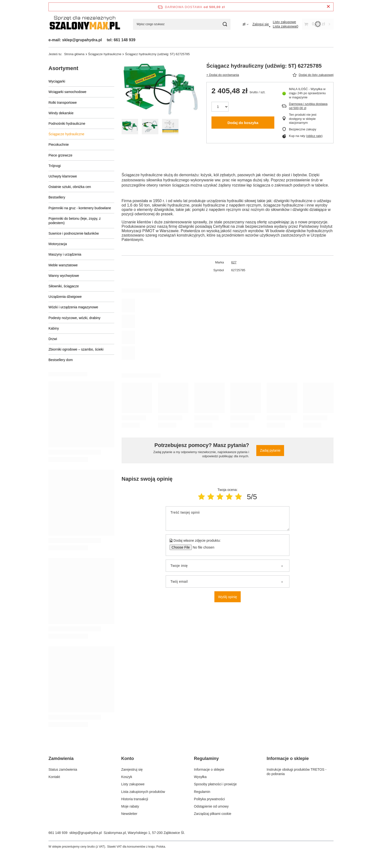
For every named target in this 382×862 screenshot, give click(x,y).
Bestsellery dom (60, 360)
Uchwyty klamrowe (62, 176)
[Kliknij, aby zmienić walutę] (245, 24)
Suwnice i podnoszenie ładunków (73, 233)
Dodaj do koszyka (243, 123)
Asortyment (63, 68)
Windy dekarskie (61, 113)
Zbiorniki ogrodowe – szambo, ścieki (76, 349)
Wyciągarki (56, 81)
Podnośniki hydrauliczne (66, 123)
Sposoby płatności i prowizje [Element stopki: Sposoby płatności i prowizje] (215, 784)
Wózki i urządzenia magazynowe (73, 307)
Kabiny (53, 328)
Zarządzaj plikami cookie (212, 814)
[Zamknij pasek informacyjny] (328, 7)
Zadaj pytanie (270, 450)
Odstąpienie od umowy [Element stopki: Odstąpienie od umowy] (211, 806)
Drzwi (52, 339)
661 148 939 (57, 833)
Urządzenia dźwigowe (65, 297)
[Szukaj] (225, 24)
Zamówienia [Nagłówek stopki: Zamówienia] (61, 758)
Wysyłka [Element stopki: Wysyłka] (200, 777)
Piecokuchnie (58, 144)
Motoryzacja (57, 244)
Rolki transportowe (62, 102)
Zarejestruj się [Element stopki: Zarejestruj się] (132, 769)
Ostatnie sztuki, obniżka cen (69, 187)
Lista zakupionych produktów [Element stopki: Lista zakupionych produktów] (143, 792)
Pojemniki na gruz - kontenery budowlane (79, 208)
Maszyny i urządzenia (64, 254)
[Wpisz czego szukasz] (181, 24)
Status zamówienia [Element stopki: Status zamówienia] (62, 769)
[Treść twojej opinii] (227, 518)
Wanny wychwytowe (63, 276)
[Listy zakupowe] (284, 22)
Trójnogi (54, 166)
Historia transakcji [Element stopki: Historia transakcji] (134, 799)
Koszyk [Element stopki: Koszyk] (126, 777)
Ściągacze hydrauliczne (105, 54)
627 (234, 262)
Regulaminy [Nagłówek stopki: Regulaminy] (206, 758)
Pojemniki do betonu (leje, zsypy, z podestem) (74, 221)
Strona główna (74, 54)
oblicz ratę (314, 136)
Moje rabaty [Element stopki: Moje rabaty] (130, 806)
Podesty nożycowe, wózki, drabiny (74, 318)
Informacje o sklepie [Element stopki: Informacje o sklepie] (209, 769)
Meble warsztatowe (63, 265)
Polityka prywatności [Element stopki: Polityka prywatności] (209, 799)
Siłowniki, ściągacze (63, 286)
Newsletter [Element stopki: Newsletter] (129, 814)
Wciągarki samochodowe (67, 92)
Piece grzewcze (60, 155)
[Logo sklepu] (84, 24)
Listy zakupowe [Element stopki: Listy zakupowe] (133, 784)
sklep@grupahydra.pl (85, 833)
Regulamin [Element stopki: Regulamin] (202, 792)
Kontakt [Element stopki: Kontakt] (54, 777)
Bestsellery (56, 197)
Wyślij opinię (227, 597)
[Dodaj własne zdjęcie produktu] (202, 547)
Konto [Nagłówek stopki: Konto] (127, 758)
